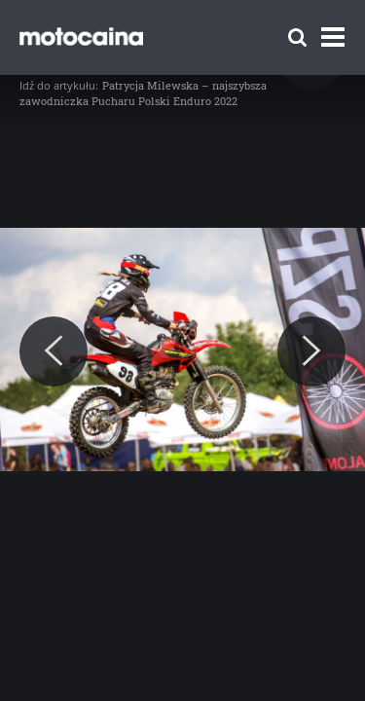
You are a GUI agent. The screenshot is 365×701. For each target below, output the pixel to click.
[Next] (311, 351)
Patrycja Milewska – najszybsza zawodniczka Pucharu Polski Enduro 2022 (143, 93)
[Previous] (53, 351)
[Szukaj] (297, 37)
